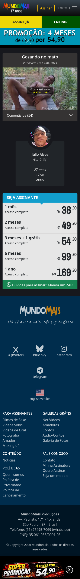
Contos (48, 430)
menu (67, 8)
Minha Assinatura (57, 465)
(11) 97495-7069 (38, 529)
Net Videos (51, 419)
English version (40, 399)
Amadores (51, 425)
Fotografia (11, 435)
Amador (9, 440)
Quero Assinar (54, 470)
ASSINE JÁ (21, 22)
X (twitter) (16, 353)
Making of (11, 445)
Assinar (46, 8)
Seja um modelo (55, 475)
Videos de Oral (14, 430)
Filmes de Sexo (14, 419)
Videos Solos (13, 425)
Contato (49, 460)
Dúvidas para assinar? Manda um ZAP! (40, 284)
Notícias (9, 460)
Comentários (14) (20, 115)
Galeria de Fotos (56, 440)
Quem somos (13, 474)
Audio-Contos (53, 435)
